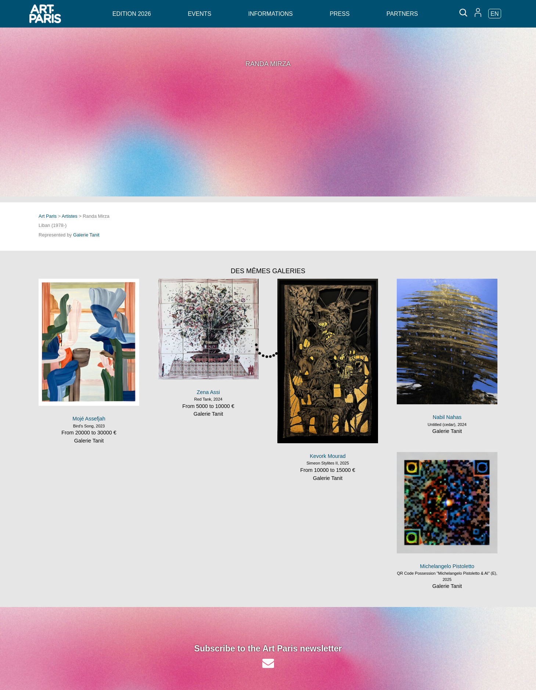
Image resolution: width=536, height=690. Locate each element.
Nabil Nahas (447, 417)
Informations (270, 14)
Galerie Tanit (86, 235)
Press (339, 14)
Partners (402, 14)
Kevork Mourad (328, 456)
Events (199, 14)
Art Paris (48, 216)
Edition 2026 (131, 14)
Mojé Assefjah (88, 419)
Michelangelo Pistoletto (447, 566)
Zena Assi (208, 392)
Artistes (70, 216)
